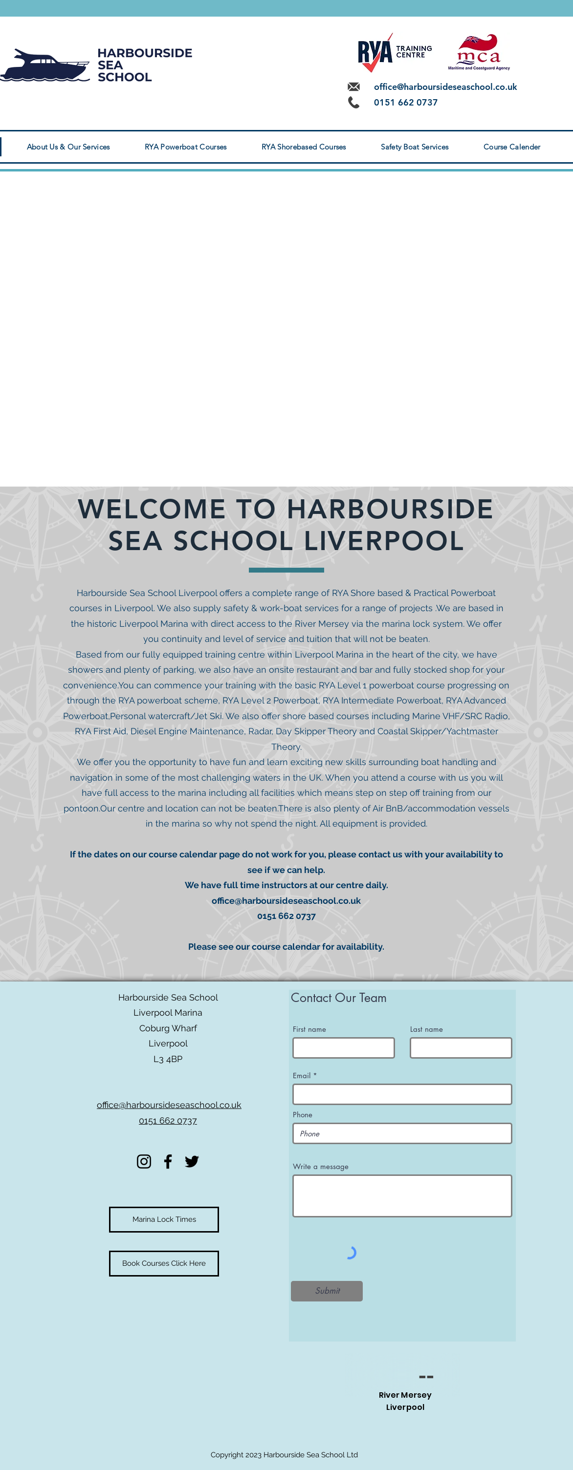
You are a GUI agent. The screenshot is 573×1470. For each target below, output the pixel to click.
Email (301, 1075)
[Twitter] (191, 1161)
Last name (426, 1029)
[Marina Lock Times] (164, 1220)
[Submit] (327, 1291)
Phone (302, 1114)
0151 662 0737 (168, 1120)
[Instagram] (144, 1161)
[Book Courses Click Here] (164, 1264)
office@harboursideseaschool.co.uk (445, 86)
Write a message (321, 1166)
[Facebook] (167, 1161)
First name (309, 1029)
